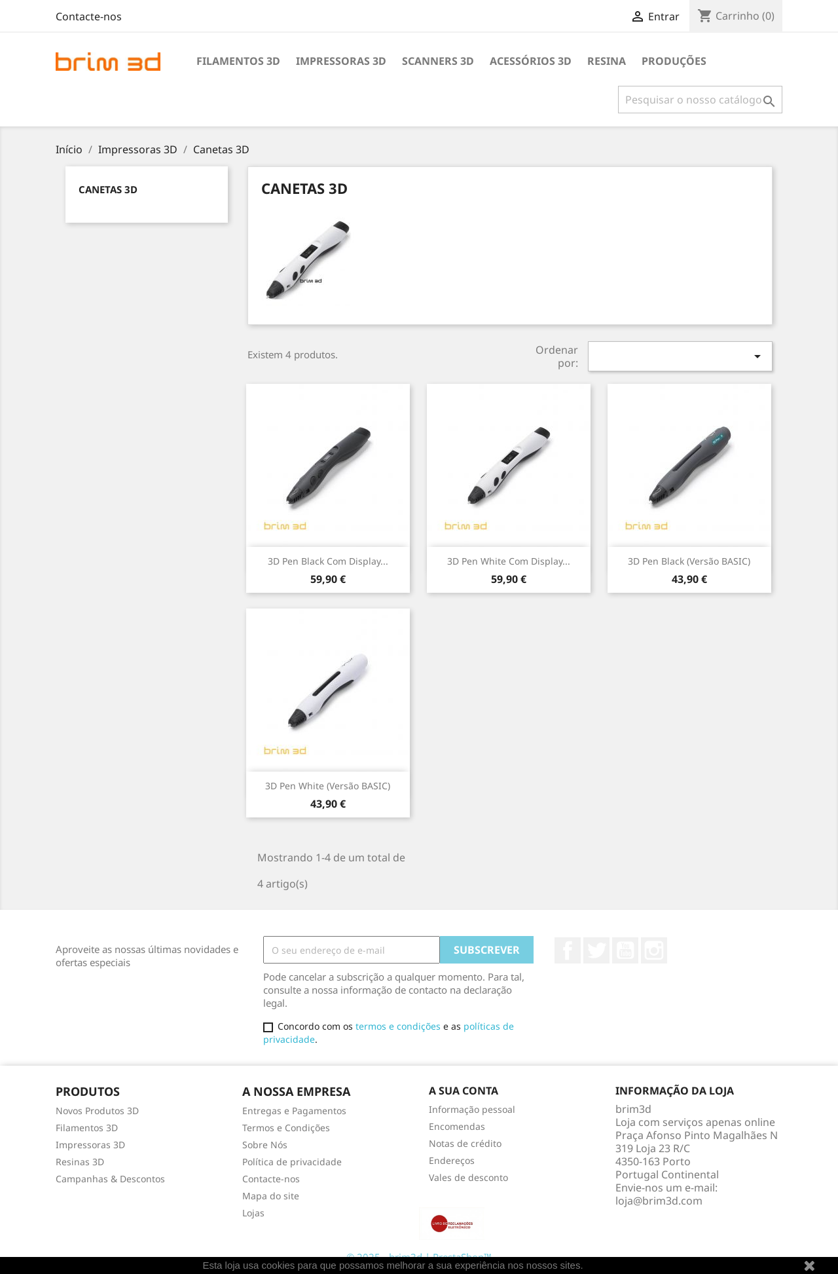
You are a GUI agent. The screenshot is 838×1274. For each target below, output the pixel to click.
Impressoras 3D (341, 61)
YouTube (625, 950)
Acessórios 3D (531, 61)
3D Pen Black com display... (328, 561)
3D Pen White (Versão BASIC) (327, 785)
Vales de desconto (468, 1177)
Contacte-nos (89, 16)
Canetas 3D (108, 189)
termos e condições (398, 1026)
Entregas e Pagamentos (294, 1110)
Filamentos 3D (238, 61)
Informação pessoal (472, 1109)
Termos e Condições (286, 1127)
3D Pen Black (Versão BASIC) (689, 561)
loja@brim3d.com (658, 1200)
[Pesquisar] (700, 99)
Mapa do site (270, 1196)
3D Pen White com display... (508, 561)
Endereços (452, 1160)
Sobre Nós (264, 1144)
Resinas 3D (80, 1161)
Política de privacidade (292, 1161)
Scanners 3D (438, 61)
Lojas (253, 1213)
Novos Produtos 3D (97, 1110)
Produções (674, 61)
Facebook (568, 950)
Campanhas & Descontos (110, 1178)
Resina (606, 61)
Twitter (596, 950)
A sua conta (463, 1090)
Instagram (654, 950)
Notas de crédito (465, 1143)
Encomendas (457, 1126)
